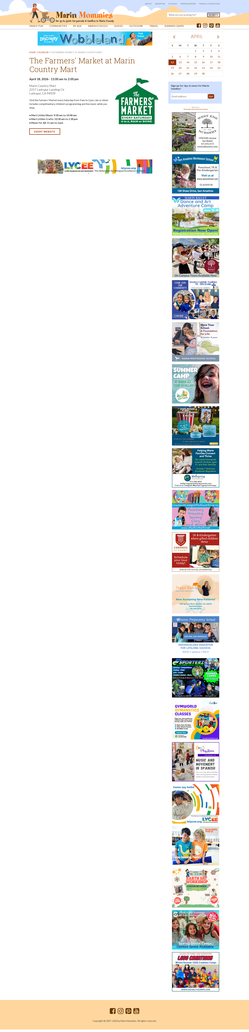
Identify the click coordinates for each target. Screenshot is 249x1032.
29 (195, 76)
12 (172, 64)
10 (211, 59)
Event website (44, 134)
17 (211, 64)
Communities (58, 28)
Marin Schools (98, 28)
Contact (172, 4)
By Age (77, 28)
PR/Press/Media (188, 4)
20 (180, 70)
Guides (118, 28)
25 (219, 70)
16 (203, 64)
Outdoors (136, 28)
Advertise (160, 4)
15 (195, 64)
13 (180, 64)
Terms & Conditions (209, 4)
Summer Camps (175, 28)
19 (172, 70)
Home (32, 55)
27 (180, 76)
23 (203, 70)
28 (187, 76)
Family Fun (36, 28)
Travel (154, 28)
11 (219, 59)
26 (172, 76)
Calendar (43, 55)
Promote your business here (196, 112)
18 (219, 64)
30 (203, 76)
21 (187, 70)
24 (211, 70)
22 (195, 70)
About (148, 4)
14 (187, 64)
